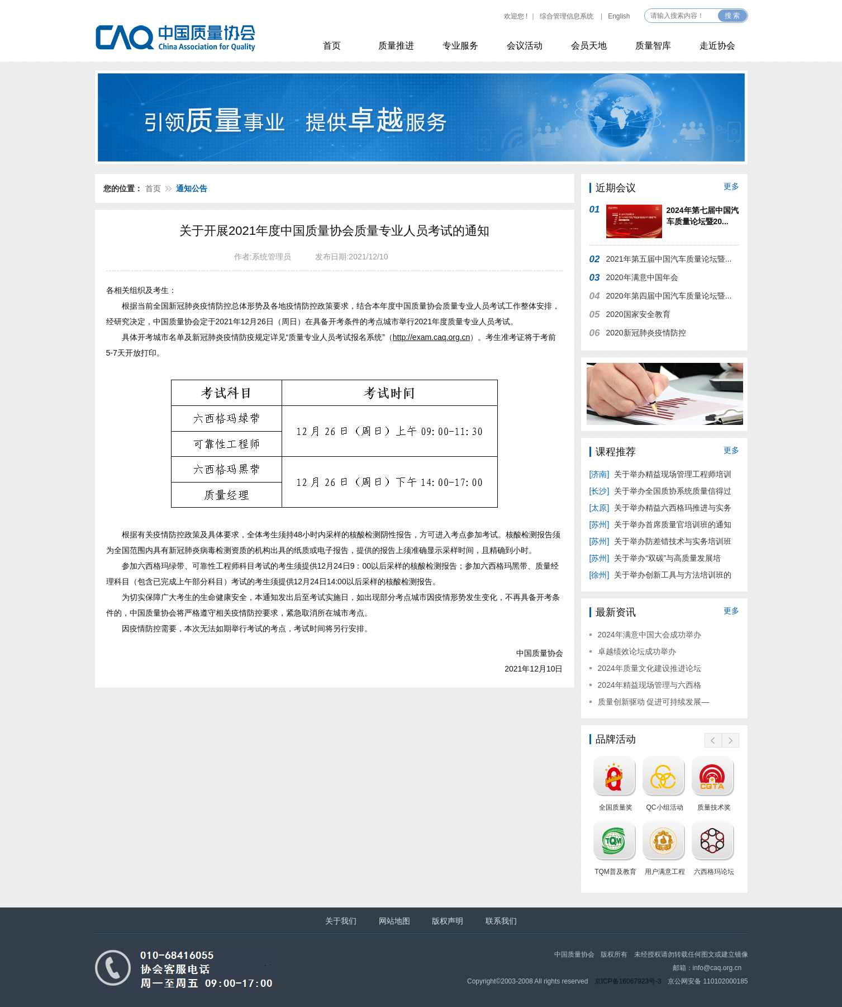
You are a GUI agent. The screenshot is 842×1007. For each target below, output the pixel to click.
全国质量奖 (615, 807)
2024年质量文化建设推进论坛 (649, 668)
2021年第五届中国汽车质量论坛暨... (669, 258)
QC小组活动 (664, 807)
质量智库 (653, 45)
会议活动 (525, 45)
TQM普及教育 (615, 872)
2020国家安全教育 (638, 314)
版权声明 (447, 920)
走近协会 (717, 45)
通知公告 (191, 188)
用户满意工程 (665, 872)
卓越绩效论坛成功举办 (637, 651)
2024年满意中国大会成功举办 (649, 634)
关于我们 (340, 920)
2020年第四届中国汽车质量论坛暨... (669, 295)
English (619, 16)
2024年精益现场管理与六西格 (649, 684)
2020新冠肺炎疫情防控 (646, 332)
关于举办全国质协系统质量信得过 (660, 491)
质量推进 (396, 45)
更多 (731, 186)
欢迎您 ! (516, 16)
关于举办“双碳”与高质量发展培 (656, 558)
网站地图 (394, 920)
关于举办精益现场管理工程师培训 (660, 474)
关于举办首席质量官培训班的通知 (660, 524)
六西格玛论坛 (714, 872)
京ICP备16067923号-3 (628, 981)
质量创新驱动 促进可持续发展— (654, 701)
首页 (332, 45)
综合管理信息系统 (566, 16)
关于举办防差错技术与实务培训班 (660, 541)
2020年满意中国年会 (642, 277)
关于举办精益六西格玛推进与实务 (660, 507)
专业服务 (460, 45)
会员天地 (589, 45)
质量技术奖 (714, 807)
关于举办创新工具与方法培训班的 (660, 574)
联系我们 (501, 920)
